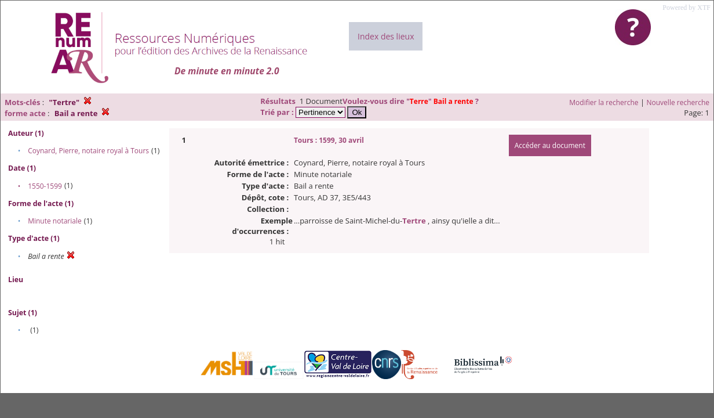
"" (440, 101)
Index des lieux (386, 36)
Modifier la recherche (603, 102)
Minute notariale (55, 221)
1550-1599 (45, 186)
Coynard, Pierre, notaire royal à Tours (88, 151)
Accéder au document (550, 145)
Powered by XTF (686, 7)
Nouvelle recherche (678, 102)
